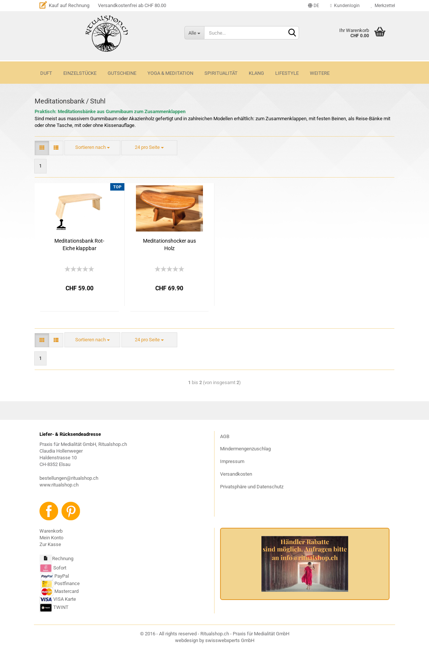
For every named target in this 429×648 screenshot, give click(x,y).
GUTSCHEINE (122, 73)
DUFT (46, 73)
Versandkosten (236, 474)
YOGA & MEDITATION (170, 73)
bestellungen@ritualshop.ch (68, 478)
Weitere (320, 73)
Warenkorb (51, 531)
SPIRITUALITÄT (221, 73)
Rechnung (62, 558)
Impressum (232, 461)
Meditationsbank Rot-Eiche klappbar (79, 244)
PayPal (55, 576)
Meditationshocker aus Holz (169, 244)
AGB (224, 436)
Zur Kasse (50, 544)
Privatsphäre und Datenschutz (251, 486)
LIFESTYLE (287, 73)
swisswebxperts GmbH (229, 640)
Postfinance (67, 583)
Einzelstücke (79, 73)
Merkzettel (383, 5)
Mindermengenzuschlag (245, 448)
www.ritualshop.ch (59, 485)
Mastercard (66, 591)
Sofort (59, 567)
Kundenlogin (345, 5)
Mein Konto (51, 537)
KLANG (256, 73)
